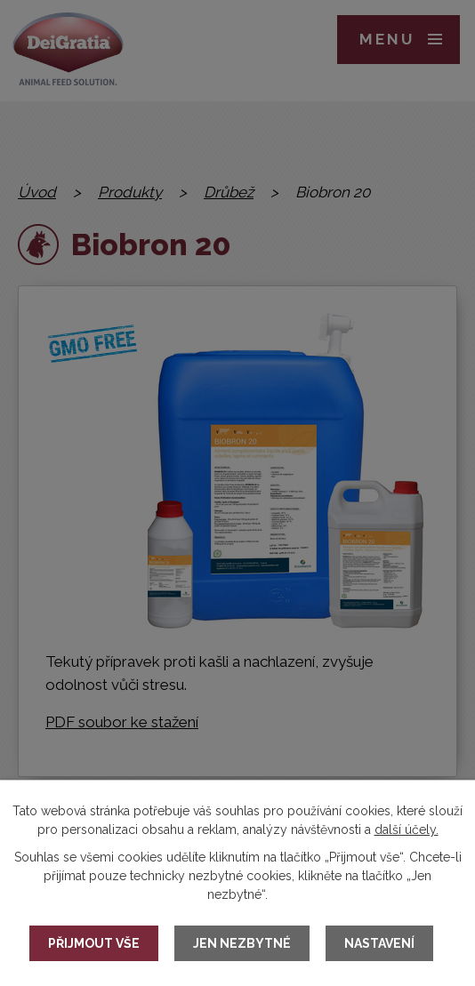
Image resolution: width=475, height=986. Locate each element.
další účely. (406, 829)
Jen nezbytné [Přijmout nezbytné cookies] (242, 943)
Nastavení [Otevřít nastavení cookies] (379, 943)
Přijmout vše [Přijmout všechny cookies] (94, 943)
